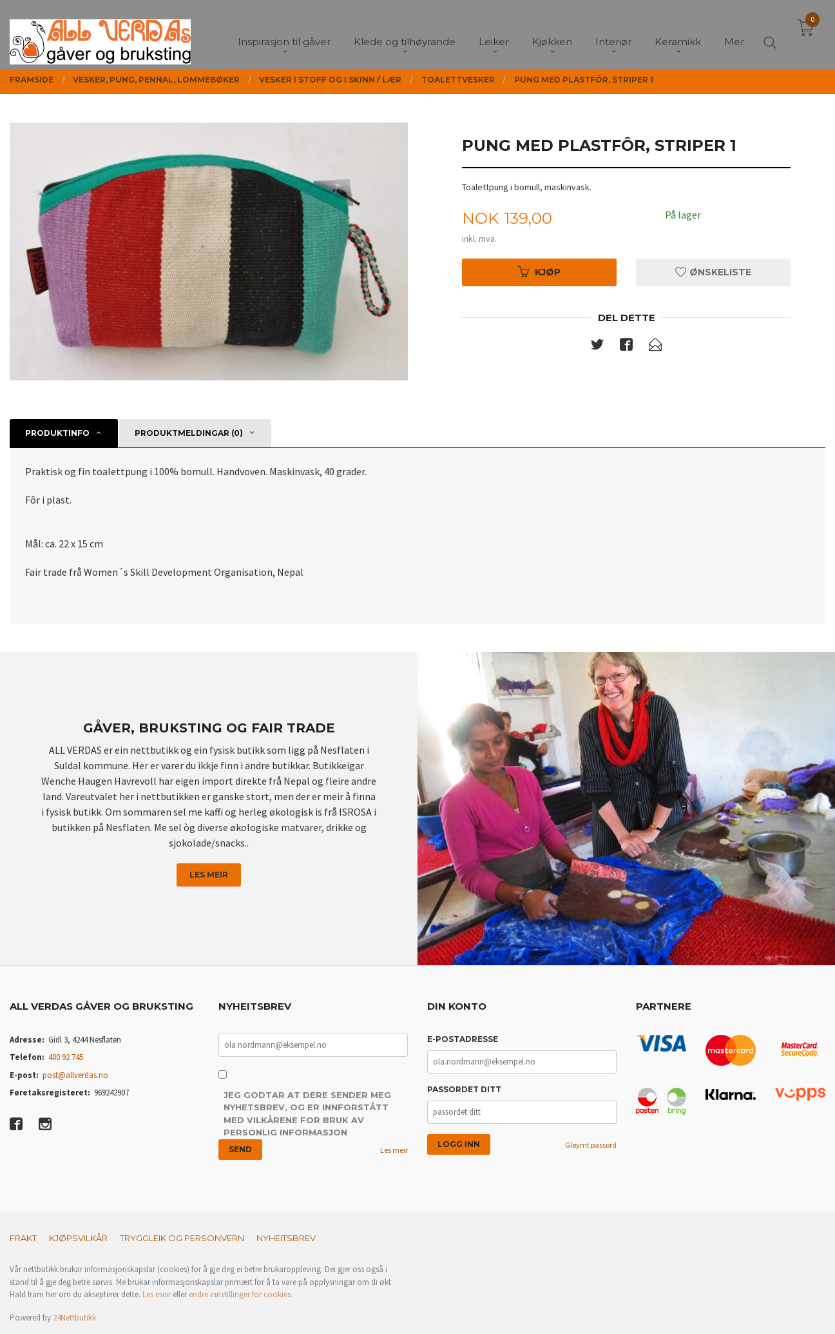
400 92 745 (65, 1057)
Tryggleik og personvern (182, 1238)
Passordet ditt (464, 1089)
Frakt (23, 1238)
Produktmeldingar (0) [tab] (189, 433)
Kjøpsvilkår (78, 1238)
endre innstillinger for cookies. (241, 1294)
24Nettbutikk (74, 1317)
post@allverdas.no (75, 1075)
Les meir (208, 874)
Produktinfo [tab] (57, 433)
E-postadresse (462, 1039)
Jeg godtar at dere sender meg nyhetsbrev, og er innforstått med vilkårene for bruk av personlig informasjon (307, 1114)
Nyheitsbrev (286, 1238)
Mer (734, 32)
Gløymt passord (591, 1145)
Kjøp (539, 272)
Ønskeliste (713, 272)
